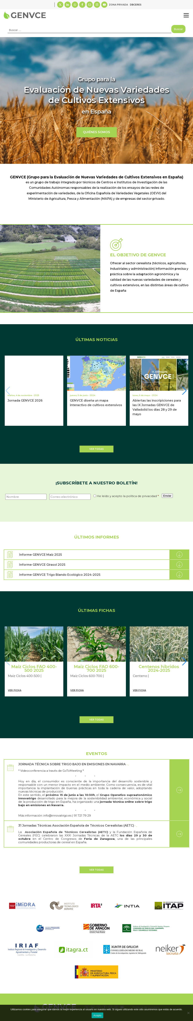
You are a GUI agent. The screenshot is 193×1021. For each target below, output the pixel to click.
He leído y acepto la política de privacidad (128, 496)
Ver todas (96, 449)
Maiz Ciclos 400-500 (24, 676)
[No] (188, 1013)
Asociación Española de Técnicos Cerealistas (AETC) (65, 832)
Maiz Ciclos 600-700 (86, 676)
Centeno (140, 676)
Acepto (97, 1015)
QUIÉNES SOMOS (96, 132)
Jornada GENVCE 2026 (25, 400)
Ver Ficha (14, 690)
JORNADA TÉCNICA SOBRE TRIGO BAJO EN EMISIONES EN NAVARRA (72, 764)
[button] (184, 391)
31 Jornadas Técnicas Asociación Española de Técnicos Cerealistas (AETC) (76, 825)
